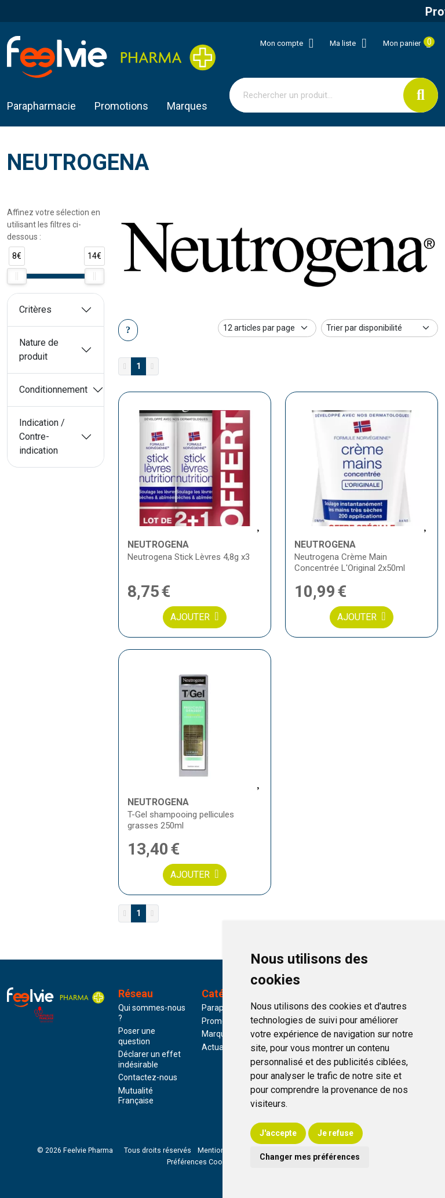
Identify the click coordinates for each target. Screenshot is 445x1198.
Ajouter (194, 616)
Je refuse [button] (335, 1133)
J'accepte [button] (278, 1133)
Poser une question (136, 1036)
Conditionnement (53, 389)
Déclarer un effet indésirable (149, 1059)
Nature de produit (39, 349)
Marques (187, 106)
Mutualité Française (136, 1096)
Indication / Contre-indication (42, 436)
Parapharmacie (41, 106)
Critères (35, 309)
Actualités (220, 1047)
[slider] (17, 276)
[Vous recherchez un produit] (316, 95)
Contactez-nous (147, 1077)
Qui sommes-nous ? (151, 1013)
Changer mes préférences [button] (310, 1156)
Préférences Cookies (201, 1162)
